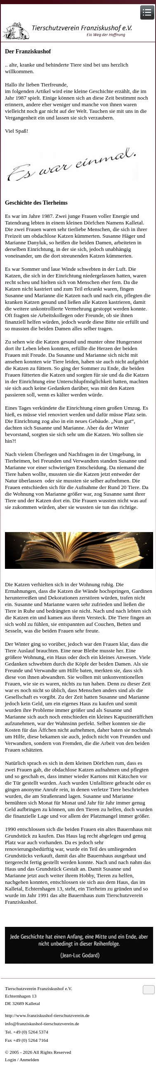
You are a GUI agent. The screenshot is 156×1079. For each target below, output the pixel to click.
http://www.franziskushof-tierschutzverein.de (47, 1015)
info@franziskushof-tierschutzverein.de (42, 1023)
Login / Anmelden (22, 1059)
